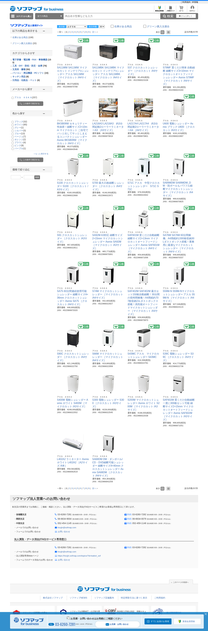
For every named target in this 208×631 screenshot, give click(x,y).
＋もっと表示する (40, 154)
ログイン (192, 10)
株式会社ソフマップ (53, 597)
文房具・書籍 (21, 69)
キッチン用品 (20, 76)
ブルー (19, 133)
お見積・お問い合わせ (117, 624)
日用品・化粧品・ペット (26, 80)
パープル (20, 148)
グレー (19, 127)
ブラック (20, 121)
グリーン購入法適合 (24, 43)
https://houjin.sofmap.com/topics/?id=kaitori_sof (79, 556)
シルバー (20, 130)
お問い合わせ (64, 531)
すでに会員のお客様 (160, 621)
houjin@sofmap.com (67, 527)
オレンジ (20, 139)
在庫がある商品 (23, 37)
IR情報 (195, 2)
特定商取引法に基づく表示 (134, 597)
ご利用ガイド (170, 10)
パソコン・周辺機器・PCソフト (30, 73)
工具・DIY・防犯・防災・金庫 (29, 65)
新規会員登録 (159, 10)
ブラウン (20, 142)
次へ (94, 32)
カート (181, 10)
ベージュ (20, 136)
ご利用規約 (185, 2)
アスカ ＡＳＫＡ (25, 97)
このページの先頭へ (181, 582)
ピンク (19, 145)
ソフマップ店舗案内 (104, 597)
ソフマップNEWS (78, 597)
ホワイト (20, 124)
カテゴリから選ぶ (23, 16)
